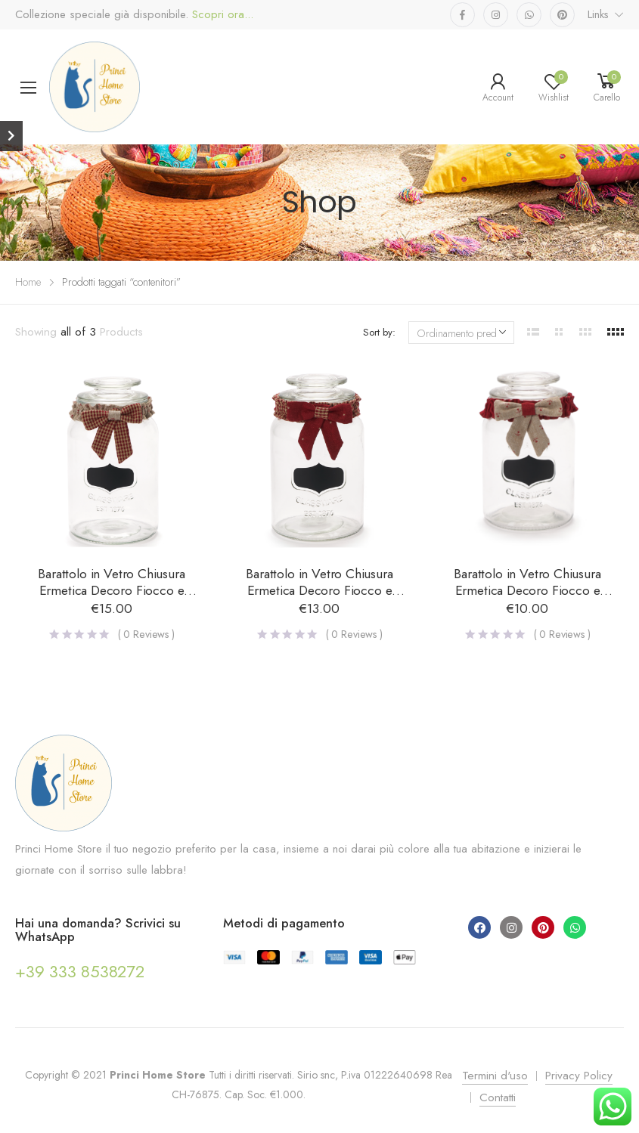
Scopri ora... (220, 14)
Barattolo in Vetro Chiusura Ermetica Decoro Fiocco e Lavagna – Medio (319, 590)
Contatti (497, 1097)
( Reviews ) (146, 634)
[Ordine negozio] (461, 332)
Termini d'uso (495, 1075)
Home (28, 281)
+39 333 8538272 (79, 971)
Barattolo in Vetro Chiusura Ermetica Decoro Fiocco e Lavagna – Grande (111, 590)
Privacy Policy (579, 1075)
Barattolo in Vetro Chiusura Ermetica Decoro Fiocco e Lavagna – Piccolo (527, 590)
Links (598, 14)
